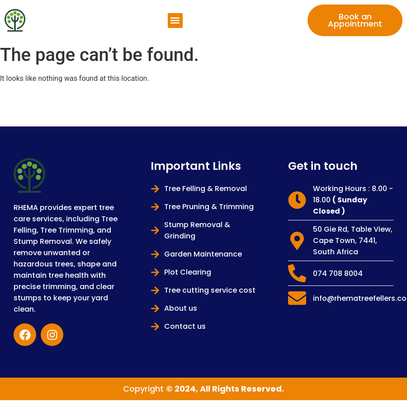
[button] (175, 20)
